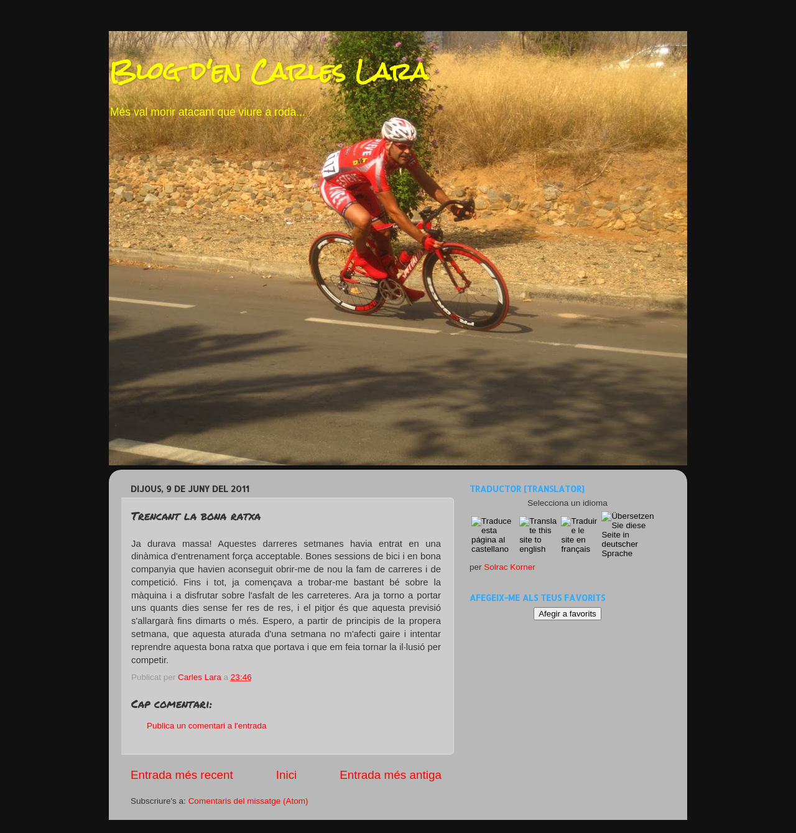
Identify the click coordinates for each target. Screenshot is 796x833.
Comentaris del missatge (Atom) (248, 801)
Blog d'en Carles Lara (268, 71)
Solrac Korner (509, 567)
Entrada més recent (182, 774)
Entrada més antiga (391, 774)
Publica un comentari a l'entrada (206, 725)
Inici (286, 774)
